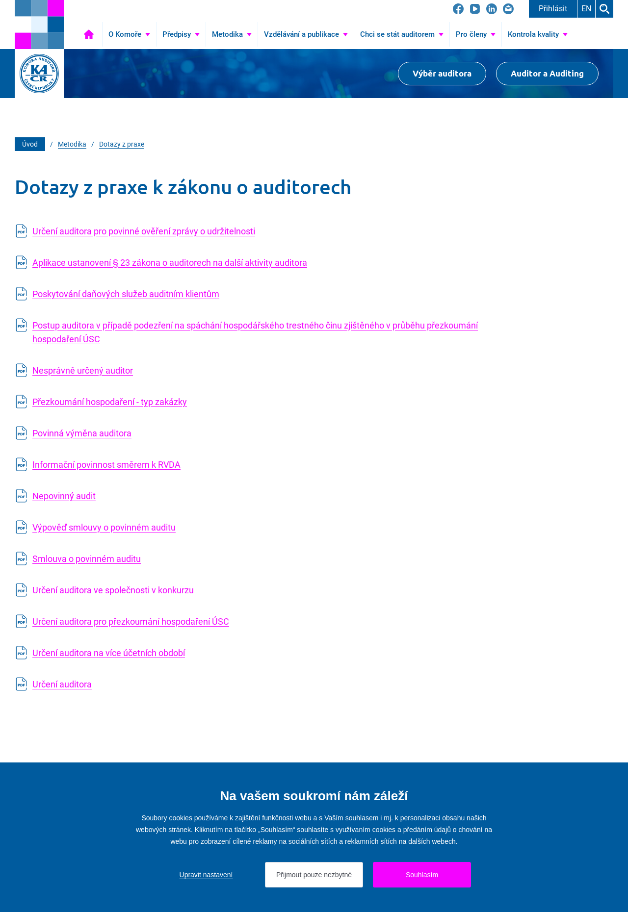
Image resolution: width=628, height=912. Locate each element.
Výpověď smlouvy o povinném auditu (104, 527)
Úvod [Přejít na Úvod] (89, 34)
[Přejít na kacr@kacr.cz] (508, 8)
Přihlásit (553, 8)
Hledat (604, 9)
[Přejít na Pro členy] (475, 34)
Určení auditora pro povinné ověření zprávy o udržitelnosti (143, 231)
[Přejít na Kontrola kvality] (538, 34)
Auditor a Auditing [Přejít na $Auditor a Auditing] (547, 73)
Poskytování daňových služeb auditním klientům (125, 294)
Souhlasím (422, 875)
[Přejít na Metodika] (232, 34)
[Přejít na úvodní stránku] (39, 24)
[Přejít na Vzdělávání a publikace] (306, 34)
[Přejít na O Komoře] (129, 34)
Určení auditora (62, 684)
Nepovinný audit (64, 496)
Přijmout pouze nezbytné (314, 875)
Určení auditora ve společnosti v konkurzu (113, 590)
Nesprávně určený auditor (82, 370)
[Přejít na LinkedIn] (491, 8)
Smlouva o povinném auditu (86, 559)
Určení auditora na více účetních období (108, 653)
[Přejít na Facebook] (458, 8)
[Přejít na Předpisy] (181, 34)
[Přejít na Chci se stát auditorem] (401, 34)
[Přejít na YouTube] (475, 8)
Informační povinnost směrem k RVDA (106, 464)
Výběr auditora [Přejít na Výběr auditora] (442, 73)
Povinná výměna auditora (81, 433)
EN (586, 8)
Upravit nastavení (206, 875)
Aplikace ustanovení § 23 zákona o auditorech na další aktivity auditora (169, 262)
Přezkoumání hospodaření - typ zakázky (109, 402)
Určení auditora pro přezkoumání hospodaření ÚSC (130, 621)
